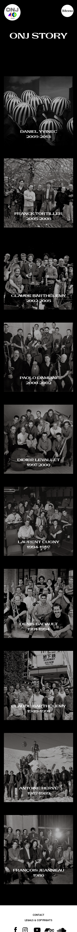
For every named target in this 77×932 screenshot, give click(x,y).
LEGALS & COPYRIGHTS (38, 920)
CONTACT (38, 915)
